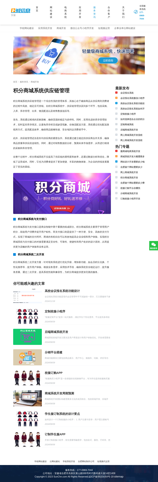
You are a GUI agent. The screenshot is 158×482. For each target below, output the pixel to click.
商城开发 (61, 28)
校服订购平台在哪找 (130, 188)
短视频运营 (104, 28)
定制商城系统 (127, 124)
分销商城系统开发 (129, 193)
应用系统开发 (45, 28)
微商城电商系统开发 (130, 151)
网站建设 (51, 12)
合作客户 (109, 12)
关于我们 (123, 12)
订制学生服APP (55, 434)
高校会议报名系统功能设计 (62, 291)
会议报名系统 (127, 93)
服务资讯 (94, 12)
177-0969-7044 (142, 15)
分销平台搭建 (53, 352)
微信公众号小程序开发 (82, 28)
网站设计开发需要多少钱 (132, 162)
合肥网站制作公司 (86, 461)
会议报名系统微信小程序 (132, 98)
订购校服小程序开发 (130, 198)
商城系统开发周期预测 (59, 393)
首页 (37, 9)
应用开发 (80, 12)
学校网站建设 (27, 28)
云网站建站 (55, 461)
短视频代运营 (103, 461)
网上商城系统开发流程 (131, 135)
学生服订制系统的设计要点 (62, 413)
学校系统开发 (69, 461)
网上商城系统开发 (129, 172)
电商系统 (65, 12)
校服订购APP (53, 372)
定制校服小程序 (55, 311)
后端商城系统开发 (56, 331)
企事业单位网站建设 (124, 28)
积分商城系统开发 (129, 177)
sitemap (118, 476)
